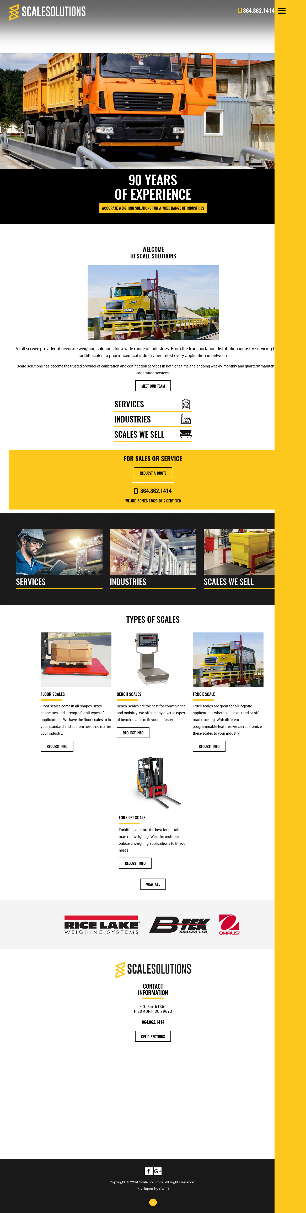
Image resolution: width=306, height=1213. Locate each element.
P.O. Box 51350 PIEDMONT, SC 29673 (153, 1009)
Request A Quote (153, 473)
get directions (153, 1037)
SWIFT (164, 1188)
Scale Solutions (47, 12)
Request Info (57, 747)
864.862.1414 (153, 491)
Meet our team (153, 386)
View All (153, 885)
